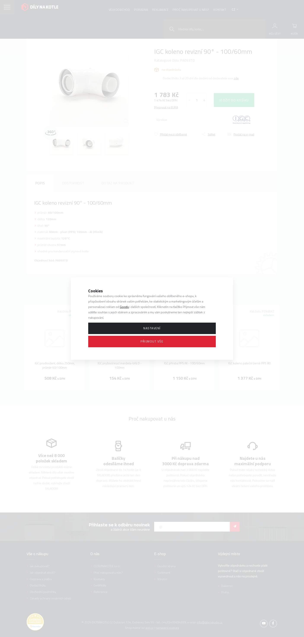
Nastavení (152, 328)
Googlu (124, 306)
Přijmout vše (152, 341)
